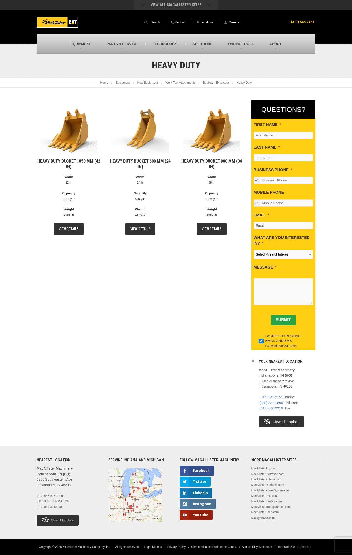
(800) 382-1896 (271, 403)
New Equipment (147, 82)
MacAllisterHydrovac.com (267, 474)
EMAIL (260, 215)
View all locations (281, 421)
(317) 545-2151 (302, 22)
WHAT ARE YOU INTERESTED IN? (282, 240)
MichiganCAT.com (263, 518)
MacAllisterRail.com (264, 496)
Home (104, 82)
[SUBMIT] (283, 320)
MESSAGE (263, 267)
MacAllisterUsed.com (265, 512)
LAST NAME (265, 147)
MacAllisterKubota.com (266, 479)
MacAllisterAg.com (263, 468)
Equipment (123, 82)
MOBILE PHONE (269, 192)
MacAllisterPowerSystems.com (271, 490)
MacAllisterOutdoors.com (267, 485)
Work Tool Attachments (180, 82)
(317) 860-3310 (271, 408)
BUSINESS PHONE (271, 170)
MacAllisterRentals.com (266, 501)
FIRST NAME (266, 125)
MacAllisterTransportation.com (271, 507)
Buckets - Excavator (216, 82)
